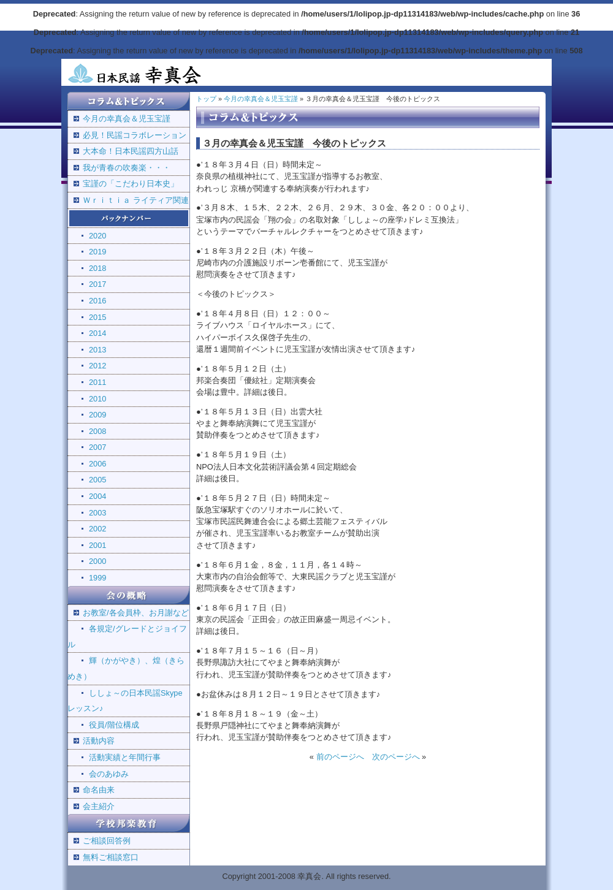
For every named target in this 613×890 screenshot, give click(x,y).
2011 (97, 382)
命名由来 (99, 789)
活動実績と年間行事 (125, 757)
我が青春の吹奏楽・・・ (126, 167)
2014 (97, 333)
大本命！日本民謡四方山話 (130, 151)
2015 (97, 317)
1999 (97, 577)
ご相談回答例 (107, 840)
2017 (97, 284)
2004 (97, 496)
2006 (97, 463)
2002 (97, 528)
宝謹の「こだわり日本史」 (130, 183)
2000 (97, 561)
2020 (97, 235)
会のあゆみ (109, 773)
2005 (97, 479)
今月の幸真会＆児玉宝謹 (126, 118)
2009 (97, 414)
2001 (97, 545)
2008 (97, 431)
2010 (97, 398)
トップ (206, 98)
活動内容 (99, 740)
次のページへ (396, 756)
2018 (97, 268)
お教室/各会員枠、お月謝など (136, 612)
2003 (97, 512)
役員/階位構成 (114, 724)
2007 (97, 447)
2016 (97, 300)
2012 (97, 365)
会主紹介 (99, 806)
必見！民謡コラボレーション (134, 135)
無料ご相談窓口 (111, 857)
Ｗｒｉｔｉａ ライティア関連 (136, 200)
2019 (97, 251)
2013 (97, 349)
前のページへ (340, 756)
